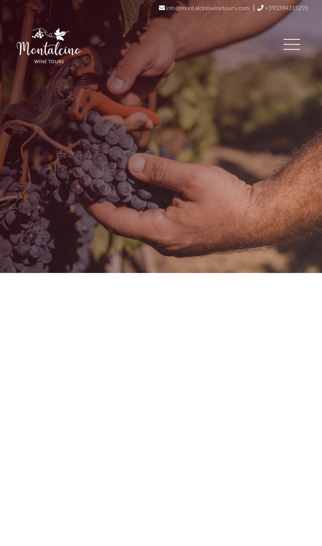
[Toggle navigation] (291, 46)
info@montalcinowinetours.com (207, 7)
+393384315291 (287, 7)
